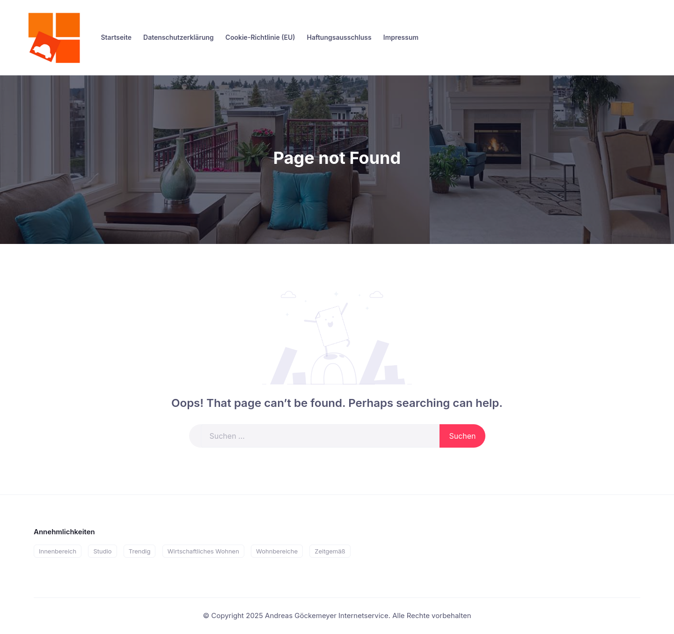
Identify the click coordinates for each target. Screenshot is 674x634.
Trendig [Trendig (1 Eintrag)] (140, 551)
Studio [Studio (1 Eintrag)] (102, 551)
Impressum (400, 37)
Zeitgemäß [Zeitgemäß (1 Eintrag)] (330, 551)
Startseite (116, 37)
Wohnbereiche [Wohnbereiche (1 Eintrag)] (277, 551)
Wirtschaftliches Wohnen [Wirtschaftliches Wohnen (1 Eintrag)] (203, 551)
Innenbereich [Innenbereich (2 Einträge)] (57, 551)
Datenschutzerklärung (178, 37)
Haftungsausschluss (339, 37)
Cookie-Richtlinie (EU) (260, 37)
